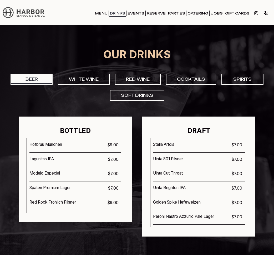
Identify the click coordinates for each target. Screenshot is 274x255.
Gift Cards (237, 13)
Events (136, 13)
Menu (101, 13)
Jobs (217, 13)
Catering (197, 13)
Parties (176, 13)
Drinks (117, 13)
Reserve (156, 13)
